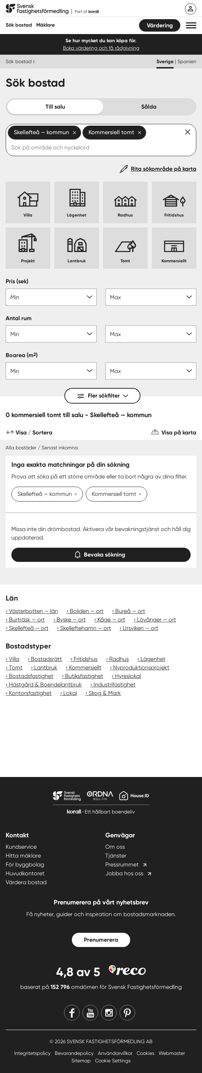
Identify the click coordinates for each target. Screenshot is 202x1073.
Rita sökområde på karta (163, 168)
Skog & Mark (105, 693)
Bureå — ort (130, 611)
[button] (191, 25)
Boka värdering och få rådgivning (101, 48)
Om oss (115, 846)
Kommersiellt (85, 667)
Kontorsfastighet (30, 693)
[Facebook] (72, 1012)
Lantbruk (45, 667)
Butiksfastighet (84, 676)
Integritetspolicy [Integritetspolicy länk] (33, 1053)
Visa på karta (178, 432)
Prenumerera (101, 939)
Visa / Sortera (34, 432)
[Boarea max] (150, 370)
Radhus (119, 659)
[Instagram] (109, 1012)
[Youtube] (90, 1012)
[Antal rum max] (150, 334)
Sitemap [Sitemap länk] (81, 1060)
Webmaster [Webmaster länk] (172, 1053)
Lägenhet (152, 659)
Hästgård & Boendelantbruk (45, 684)
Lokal (70, 693)
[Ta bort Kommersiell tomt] (138, 494)
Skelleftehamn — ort (85, 628)
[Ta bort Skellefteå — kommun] (74, 494)
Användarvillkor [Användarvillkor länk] (116, 1053)
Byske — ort (71, 619)
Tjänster (115, 855)
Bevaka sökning (101, 553)
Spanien (186, 61)
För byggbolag (25, 864)
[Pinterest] (127, 1012)
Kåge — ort (111, 619)
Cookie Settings (113, 1060)
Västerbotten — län (33, 611)
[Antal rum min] (51, 334)
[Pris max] (150, 297)
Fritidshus (85, 659)
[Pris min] (51, 297)
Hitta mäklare (23, 855)
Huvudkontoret (25, 873)
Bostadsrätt (46, 659)
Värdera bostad (26, 882)
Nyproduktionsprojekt (141, 667)
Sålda (148, 106)
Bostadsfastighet (31, 676)
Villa (14, 659)
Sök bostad (19, 25)
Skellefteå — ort (28, 628)
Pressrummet (122, 864)
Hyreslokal (128, 676)
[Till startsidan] (52, 9)
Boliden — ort (86, 611)
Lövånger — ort (156, 619)
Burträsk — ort (27, 619)
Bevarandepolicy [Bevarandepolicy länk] (75, 1053)
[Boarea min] (51, 370)
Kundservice (21, 846)
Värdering (160, 25)
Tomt (15, 667)
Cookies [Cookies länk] (146, 1053)
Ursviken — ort (140, 628)
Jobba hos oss (124, 873)
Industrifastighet (114, 684)
